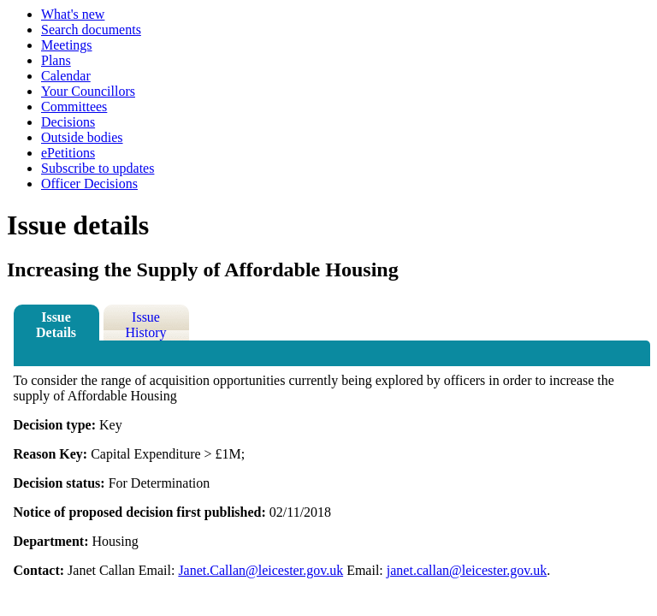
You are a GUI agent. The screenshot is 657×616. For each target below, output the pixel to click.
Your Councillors (88, 91)
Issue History (146, 325)
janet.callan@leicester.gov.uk (467, 570)
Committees (74, 106)
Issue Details (56, 325)
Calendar (66, 75)
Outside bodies (82, 137)
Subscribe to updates (97, 168)
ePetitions (68, 152)
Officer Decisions (89, 183)
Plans (56, 60)
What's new (72, 14)
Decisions (68, 122)
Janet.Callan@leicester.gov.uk (260, 570)
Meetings (66, 45)
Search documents (91, 29)
